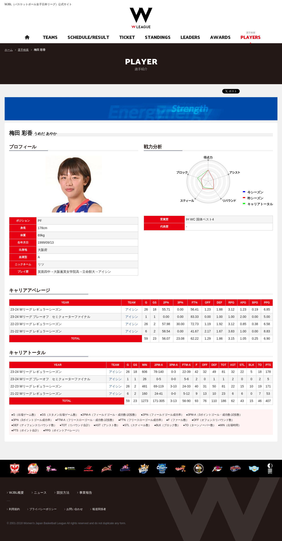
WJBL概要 (16, 492)
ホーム (9, 49)
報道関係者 (99, 509)
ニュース (40, 492)
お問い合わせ (74, 509)
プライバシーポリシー (43, 509)
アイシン (131, 309)
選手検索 (23, 49)
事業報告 (85, 492)
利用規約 (14, 509)
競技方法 (63, 492)
